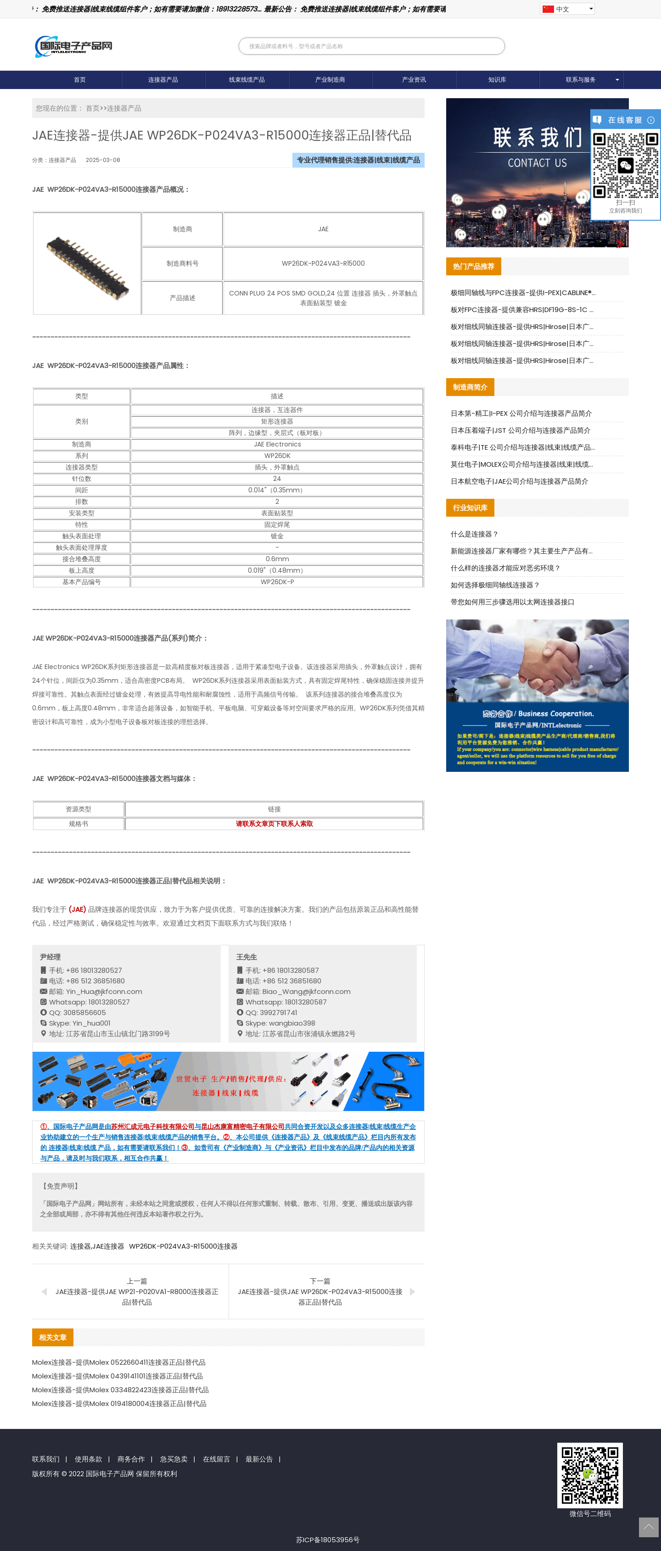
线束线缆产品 (247, 79)
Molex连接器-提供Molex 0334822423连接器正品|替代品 (120, 1390)
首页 (80, 79)
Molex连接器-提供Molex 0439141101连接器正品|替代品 (117, 1376)
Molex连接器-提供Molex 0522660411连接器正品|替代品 (119, 1362)
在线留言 (216, 1459)
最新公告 (259, 1459)
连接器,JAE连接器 (97, 1246)
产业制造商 (330, 79)
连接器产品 (163, 79)
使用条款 (88, 1459)
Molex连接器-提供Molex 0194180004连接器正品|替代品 (119, 1403)
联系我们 (46, 1459)
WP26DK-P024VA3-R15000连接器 (183, 1246)
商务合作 (131, 1459)
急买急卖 (174, 1459)
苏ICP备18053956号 (328, 1540)
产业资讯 (414, 79)
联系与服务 (581, 79)
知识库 (497, 79)
